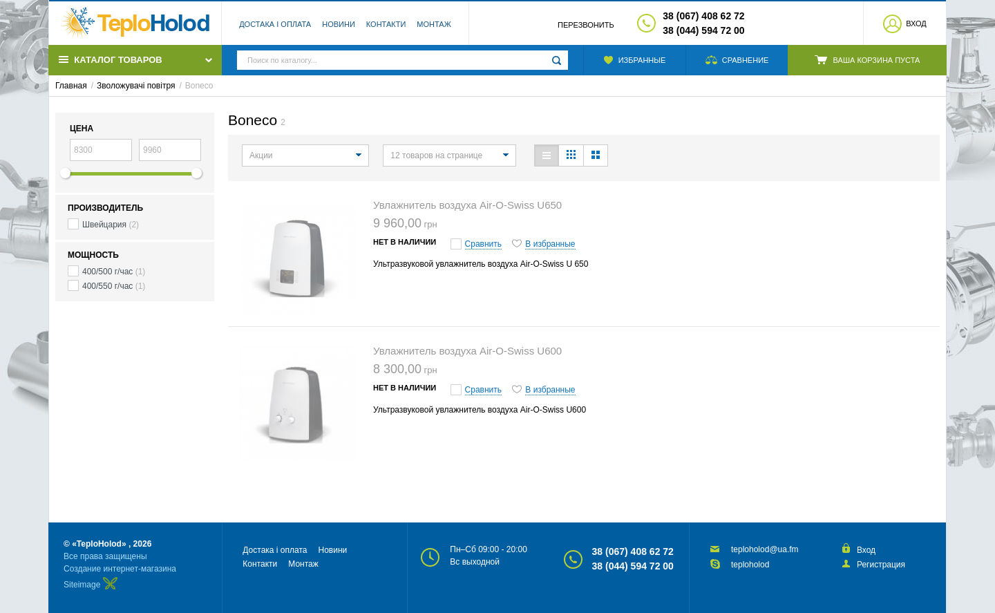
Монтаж (434, 24)
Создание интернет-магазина (120, 569)
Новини (338, 24)
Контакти (386, 24)
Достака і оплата (275, 24)
